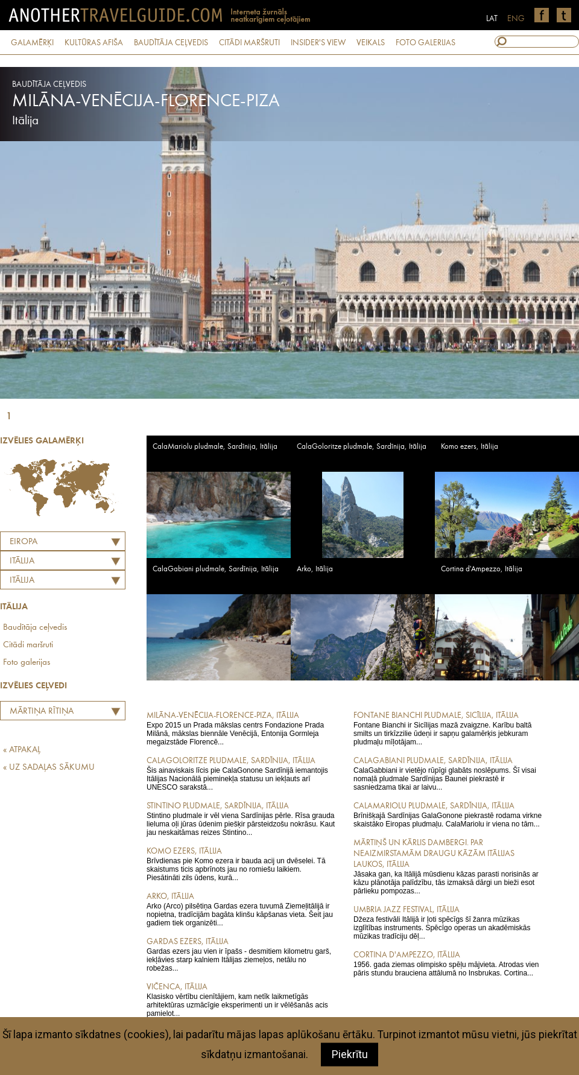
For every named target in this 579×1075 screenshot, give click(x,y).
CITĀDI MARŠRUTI (249, 43)
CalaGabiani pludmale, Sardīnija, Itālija (216, 569)
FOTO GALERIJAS (425, 43)
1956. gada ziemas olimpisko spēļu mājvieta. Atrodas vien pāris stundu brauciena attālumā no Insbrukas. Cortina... (448, 963)
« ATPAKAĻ (21, 750)
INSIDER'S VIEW (318, 43)
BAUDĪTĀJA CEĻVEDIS (171, 43)
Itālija (22, 580)
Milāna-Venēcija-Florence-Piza (146, 101)
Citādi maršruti (28, 645)
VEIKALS (370, 43)
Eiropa (23, 542)
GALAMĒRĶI (32, 43)
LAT (492, 18)
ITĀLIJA (22, 561)
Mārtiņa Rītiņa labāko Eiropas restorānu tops (39, 713)
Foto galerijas (26, 662)
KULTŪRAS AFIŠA (94, 43)
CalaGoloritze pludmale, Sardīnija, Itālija (361, 447)
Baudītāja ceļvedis (35, 627)
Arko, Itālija (315, 569)
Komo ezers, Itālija (469, 447)
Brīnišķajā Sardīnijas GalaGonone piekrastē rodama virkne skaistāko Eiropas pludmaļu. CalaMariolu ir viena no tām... (448, 814)
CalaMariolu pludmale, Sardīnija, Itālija (215, 447)
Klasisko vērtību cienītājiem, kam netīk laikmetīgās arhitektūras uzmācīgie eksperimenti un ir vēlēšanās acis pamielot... (242, 999)
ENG (516, 18)
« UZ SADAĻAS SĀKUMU (49, 767)
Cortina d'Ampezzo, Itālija (481, 569)
